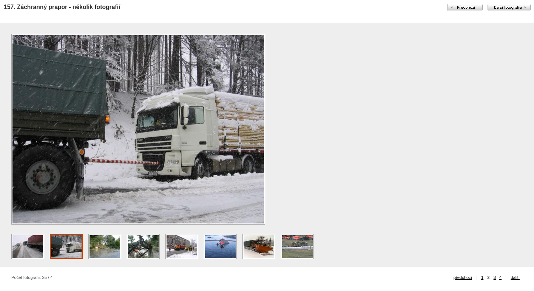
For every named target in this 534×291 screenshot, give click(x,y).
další (515, 277)
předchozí (463, 277)
